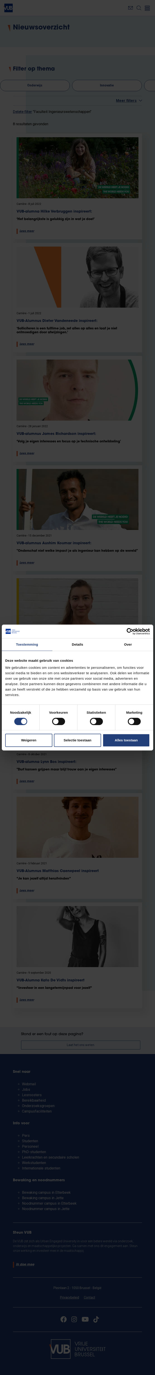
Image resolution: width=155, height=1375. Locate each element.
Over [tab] (128, 644)
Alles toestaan (126, 740)
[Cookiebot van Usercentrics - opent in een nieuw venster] (130, 631)
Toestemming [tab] (27, 644)
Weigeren (28, 740)
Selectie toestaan (78, 740)
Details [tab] (77, 644)
